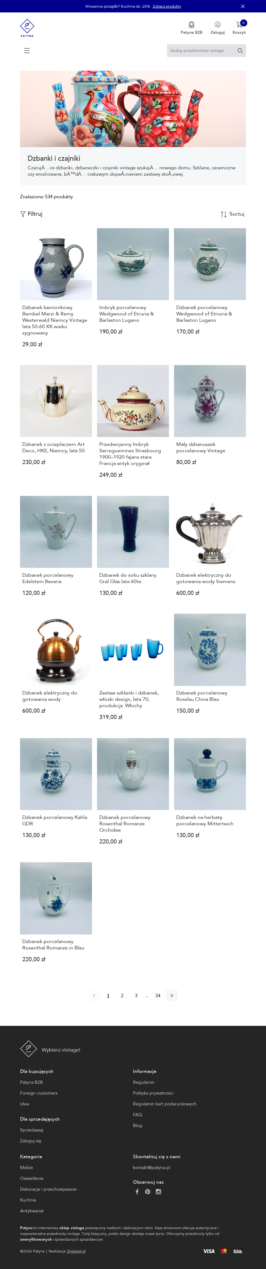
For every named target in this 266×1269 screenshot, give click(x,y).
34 (157, 995)
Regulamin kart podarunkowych (165, 1104)
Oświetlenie (32, 1178)
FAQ (137, 1115)
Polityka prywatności (153, 1093)
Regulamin (143, 1082)
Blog (137, 1126)
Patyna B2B (31, 1082)
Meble (26, 1168)
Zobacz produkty (167, 6)
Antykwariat (32, 1211)
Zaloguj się (30, 1141)
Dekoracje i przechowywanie (48, 1189)
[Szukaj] (240, 50)
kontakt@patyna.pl (151, 1168)
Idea (24, 1104)
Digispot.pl (76, 1251)
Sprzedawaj (31, 1130)
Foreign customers (39, 1093)
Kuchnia (28, 1200)
